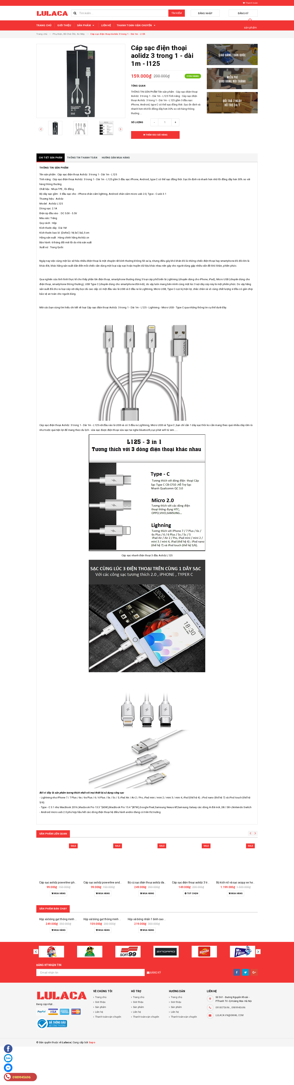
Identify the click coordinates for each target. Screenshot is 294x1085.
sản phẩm (250, 27)
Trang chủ (43, 25)
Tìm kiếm (176, 13)
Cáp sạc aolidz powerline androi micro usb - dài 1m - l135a (120, 882)
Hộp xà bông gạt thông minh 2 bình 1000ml (66, 957)
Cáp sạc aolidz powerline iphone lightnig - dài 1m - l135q (74, 882)
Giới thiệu (64, 25)
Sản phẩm (86, 25)
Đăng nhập (219, 13)
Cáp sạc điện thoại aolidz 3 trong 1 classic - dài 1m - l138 (207, 882)
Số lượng (137, 122)
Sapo (92, 1080)
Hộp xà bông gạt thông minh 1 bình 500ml (109, 957)
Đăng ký (248, 13)
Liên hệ (106, 25)
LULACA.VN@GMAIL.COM (230, 1053)
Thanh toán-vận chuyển (137, 25)
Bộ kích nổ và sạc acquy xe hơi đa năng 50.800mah (247, 882)
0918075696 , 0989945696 (231, 1046)
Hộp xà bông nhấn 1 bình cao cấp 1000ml (153, 957)
